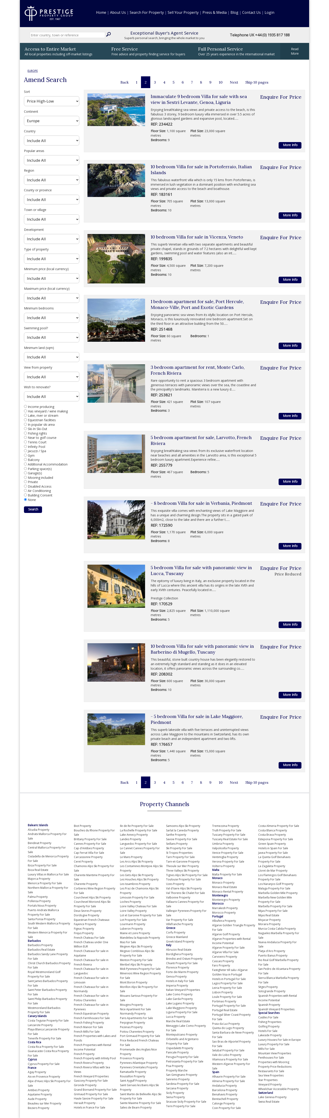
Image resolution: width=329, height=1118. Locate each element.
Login (269, 12)
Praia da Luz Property (226, 1024)
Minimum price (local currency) (46, 269)
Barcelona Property (224, 1090)
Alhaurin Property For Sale (229, 1076)
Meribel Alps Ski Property (136, 964)
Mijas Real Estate (268, 915)
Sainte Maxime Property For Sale (140, 1103)
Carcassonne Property (88, 857)
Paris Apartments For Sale (136, 1018)
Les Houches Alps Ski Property (139, 879)
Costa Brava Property (272, 835)
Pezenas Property (131, 1027)
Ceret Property (83, 861)
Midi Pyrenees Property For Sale (140, 969)
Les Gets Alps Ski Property (136, 875)
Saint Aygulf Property (133, 1081)
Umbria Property (223, 844)
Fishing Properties (269, 1022)
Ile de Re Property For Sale (137, 826)
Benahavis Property (224, 1094)
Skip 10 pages (256, 82)
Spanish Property (269, 1005)
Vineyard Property (270, 1084)
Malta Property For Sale (227, 874)
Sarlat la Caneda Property (182, 830)
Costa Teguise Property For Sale (48, 1020)
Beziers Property (38, 1108)
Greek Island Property (180, 941)
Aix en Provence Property (44, 1076)
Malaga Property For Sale (274, 888)
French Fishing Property (89, 1022)
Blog (234, 12)
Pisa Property (174, 1066)
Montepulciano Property (181, 1034)
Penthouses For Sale (271, 1058)
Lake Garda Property (179, 999)
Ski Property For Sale (179, 848)
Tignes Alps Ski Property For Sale (187, 875)
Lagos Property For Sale (227, 983)
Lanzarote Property (40, 1025)
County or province (38, 190)
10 (221, 82)
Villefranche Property (179, 924)
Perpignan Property (132, 1022)
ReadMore (295, 51)
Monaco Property (223, 882)
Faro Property (221, 965)
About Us (118, 12)
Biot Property (82, 826)
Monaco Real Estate (224, 887)
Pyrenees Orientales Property (139, 1067)
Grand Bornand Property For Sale (95, 1090)
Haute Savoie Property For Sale (93, 1098)
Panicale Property (177, 1052)
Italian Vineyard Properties (183, 990)
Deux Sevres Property (87, 911)
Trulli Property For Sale (226, 830)
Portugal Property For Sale (229, 1006)
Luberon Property (131, 929)
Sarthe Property (176, 835)
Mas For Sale (128, 942)
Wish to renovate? (37, 387)
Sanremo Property (178, 1079)
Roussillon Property (132, 1076)
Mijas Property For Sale (273, 911)
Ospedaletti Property (179, 1048)
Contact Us (251, 12)
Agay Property (37, 1072)
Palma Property (38, 897)
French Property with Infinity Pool (95, 1058)
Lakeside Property (270, 1035)
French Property (84, 1054)
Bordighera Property (179, 954)
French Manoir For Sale (88, 1027)
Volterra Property (223, 866)
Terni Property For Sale (180, 1106)
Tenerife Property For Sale (44, 1038)
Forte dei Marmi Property (182, 972)
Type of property (36, 249)
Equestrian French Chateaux (91, 920)
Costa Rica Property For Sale (46, 1047)
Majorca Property (39, 879)
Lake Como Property (179, 994)
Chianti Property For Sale (182, 963)
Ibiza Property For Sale (42, 865)
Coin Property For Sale (226, 1108)
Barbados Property (40, 945)
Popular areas (34, 151)
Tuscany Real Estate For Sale (230, 839)
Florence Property (177, 967)
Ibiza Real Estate (38, 870)
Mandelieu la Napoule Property (140, 938)
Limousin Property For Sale (137, 897)
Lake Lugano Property (180, 1003)
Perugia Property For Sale (182, 1057)
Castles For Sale (268, 1017)
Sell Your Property (183, 12)
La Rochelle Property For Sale (138, 830)
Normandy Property (133, 1013)
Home (101, 12)
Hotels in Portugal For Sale (229, 979)
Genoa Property (176, 976)
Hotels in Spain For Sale (273, 848)
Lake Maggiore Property (181, 1008)
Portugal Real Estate (224, 1010)
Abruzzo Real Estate (178, 950)
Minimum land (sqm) (39, 348)
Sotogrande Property (271, 991)
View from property (38, 367)
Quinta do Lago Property (228, 1028)
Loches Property (130, 902)
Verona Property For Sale (228, 861)
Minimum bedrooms (39, 308)
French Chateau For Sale (89, 938)
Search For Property (147, 12)
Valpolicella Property (225, 848)
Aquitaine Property (40, 1094)
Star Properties (267, 1080)
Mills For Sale (266, 1049)
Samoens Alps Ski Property (183, 826)
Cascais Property (223, 961)
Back (124, 82)
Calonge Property (223, 1103)
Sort (27, 91)
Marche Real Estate (178, 1021)
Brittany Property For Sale (90, 839)
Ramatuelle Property (133, 1072)
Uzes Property (175, 884)
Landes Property (130, 839)
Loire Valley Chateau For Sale (138, 906)
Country (29, 131)
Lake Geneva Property (272, 1097)
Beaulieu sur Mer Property (44, 1103)
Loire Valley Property (133, 911)
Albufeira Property (224, 921)
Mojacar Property (269, 920)
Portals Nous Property (42, 905)
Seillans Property (177, 844)
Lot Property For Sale (133, 920)
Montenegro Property (226, 900)
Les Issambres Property (135, 884)
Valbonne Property (178, 897)
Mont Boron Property (133, 982)
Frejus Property (84, 933)
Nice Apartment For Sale (135, 1009)
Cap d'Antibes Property (89, 848)
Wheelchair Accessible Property (278, 1089)
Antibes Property (38, 1090)
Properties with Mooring (273, 1062)
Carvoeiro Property (224, 957)
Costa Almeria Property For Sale (278, 826)
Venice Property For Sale (227, 853)
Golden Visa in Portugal (227, 974)
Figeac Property (84, 929)
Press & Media (214, 12)
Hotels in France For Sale (89, 1107)
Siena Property (175, 1097)
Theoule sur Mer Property (182, 866)
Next (234, 82)
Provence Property (132, 1058)
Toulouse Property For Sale (183, 879)
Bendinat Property (39, 843)
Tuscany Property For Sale (228, 835)
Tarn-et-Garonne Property (183, 861)
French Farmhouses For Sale (92, 1018)
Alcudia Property (38, 830)
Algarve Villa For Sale (225, 952)
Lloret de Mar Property (272, 870)
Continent (31, 111)
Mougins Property (131, 1005)
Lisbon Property (222, 992)
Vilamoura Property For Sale (230, 1059)
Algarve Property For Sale (228, 948)
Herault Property (84, 1103)
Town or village (35, 210)
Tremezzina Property (225, 826)
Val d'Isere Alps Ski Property (184, 888)
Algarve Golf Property (226, 934)
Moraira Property (269, 924)
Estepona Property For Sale (275, 839)
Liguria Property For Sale (181, 1012)
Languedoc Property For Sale (138, 844)
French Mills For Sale (87, 1032)
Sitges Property (268, 987)
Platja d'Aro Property (271, 951)
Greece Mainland (177, 937)
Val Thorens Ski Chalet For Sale (185, 893)
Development (34, 229)
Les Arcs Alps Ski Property (136, 861)
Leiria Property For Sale (227, 988)
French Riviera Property (89, 1063)
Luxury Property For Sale (273, 1044)
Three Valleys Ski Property (182, 870)
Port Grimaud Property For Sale (140, 1036)
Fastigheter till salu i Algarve (230, 970)
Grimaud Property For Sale (91, 1094)
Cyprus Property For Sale (44, 1064)
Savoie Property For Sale (181, 839)
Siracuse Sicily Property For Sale (186, 1102)
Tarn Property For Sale (180, 857)
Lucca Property (175, 1017)
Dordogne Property (86, 915)
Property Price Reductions (274, 1067)
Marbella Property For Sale (275, 906)
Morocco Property (224, 913)
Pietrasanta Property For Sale (184, 1061)
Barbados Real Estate (41, 950)
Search (33, 509)
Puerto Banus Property (272, 955)
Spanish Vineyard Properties (276, 1009)
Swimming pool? (36, 328)
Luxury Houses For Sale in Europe (279, 1040)
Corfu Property (175, 932)
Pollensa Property (39, 901)
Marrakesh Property (225, 908)
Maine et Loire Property (135, 933)
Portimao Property (224, 1001)
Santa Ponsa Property (41, 919)
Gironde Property (85, 1085)
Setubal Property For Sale (228, 1050)
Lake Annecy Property (134, 835)
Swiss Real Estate (269, 1102)
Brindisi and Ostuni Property (184, 959)
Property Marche (177, 1070)
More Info (290, 145)
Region (29, 170)
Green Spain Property (272, 844)
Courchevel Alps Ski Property (92, 897)
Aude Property (37, 1099)
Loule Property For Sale (227, 997)
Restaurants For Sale (271, 1071)
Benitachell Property (225, 1099)
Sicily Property (175, 1093)
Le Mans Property (131, 857)
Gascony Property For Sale (91, 1081)
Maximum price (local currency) (47, 288)
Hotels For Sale (267, 1031)
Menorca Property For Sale (45, 883)
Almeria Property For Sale (228, 1081)
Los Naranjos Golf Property (275, 884)
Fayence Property (85, 924)
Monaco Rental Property (227, 891)
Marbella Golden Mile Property (278, 893)
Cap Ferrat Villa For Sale (89, 853)
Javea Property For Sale (273, 853)
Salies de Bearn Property (136, 1107)
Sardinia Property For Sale (182, 1084)
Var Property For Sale (179, 920)
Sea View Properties (271, 1075)
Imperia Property (177, 985)
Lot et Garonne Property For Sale (141, 915)
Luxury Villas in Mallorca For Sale (48, 874)
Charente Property (86, 884)
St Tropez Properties (179, 853)
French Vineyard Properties (91, 1076)
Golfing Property (269, 1026)
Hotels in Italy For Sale (180, 981)
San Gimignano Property (181, 1075)
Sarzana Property (177, 1088)
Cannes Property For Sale (90, 844)
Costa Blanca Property (272, 830)
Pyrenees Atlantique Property (138, 1063)
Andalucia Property (224, 1086)
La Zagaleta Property (271, 866)
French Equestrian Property (91, 1013)
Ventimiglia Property (225, 857)
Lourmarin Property (132, 924)
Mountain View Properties (274, 1053)
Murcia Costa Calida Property (277, 929)
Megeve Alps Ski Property (136, 946)
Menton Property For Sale (136, 960)
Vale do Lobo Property (226, 1055)
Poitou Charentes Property (137, 1032)
